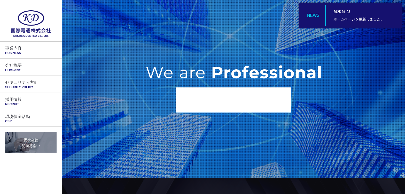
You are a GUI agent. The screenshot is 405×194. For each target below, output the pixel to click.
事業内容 (31, 50)
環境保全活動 (31, 118)
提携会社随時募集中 (31, 143)
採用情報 (31, 101)
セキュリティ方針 (31, 84)
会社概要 (31, 67)
